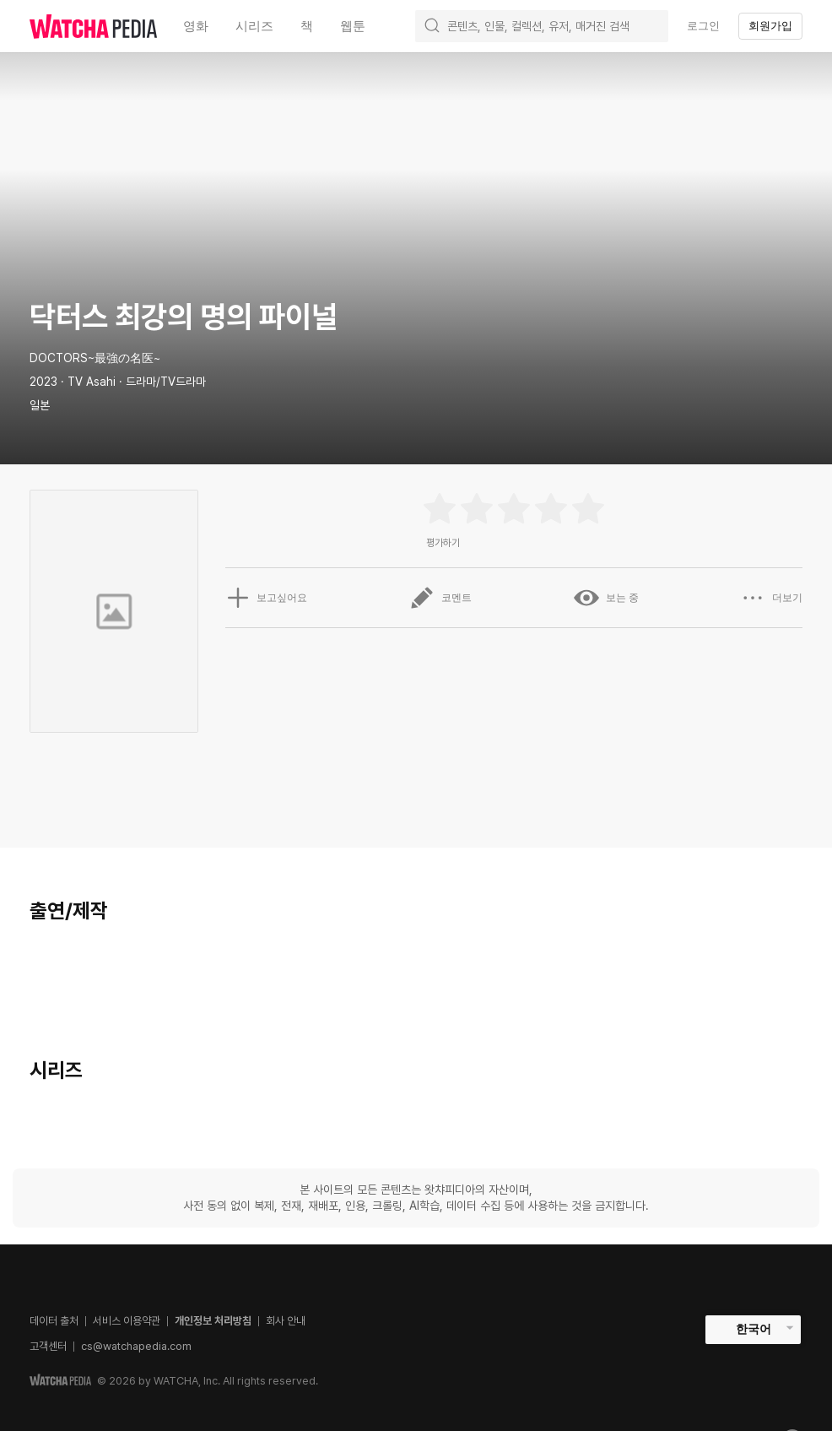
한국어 (753, 1329)
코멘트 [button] (440, 597)
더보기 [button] (771, 597)
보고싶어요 (266, 597)
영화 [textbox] (195, 26)
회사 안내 (285, 1320)
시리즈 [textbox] (254, 26)
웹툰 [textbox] (352, 26)
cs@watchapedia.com (136, 1346)
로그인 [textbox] (703, 25)
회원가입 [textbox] (770, 25)
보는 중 (606, 597)
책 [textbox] (306, 26)
